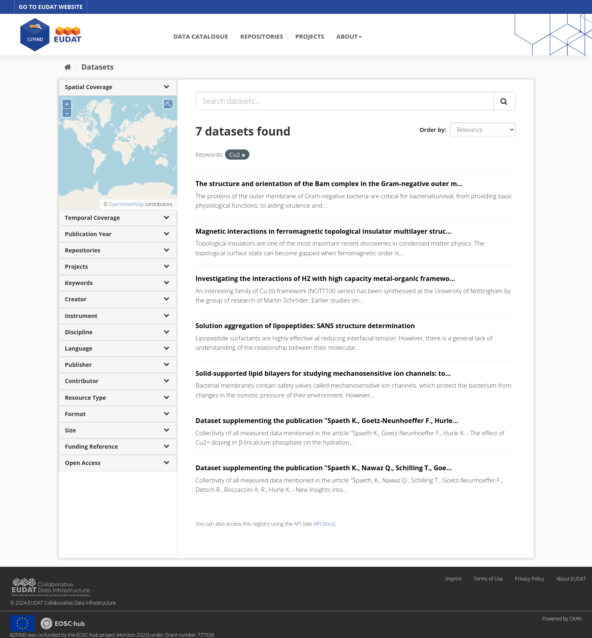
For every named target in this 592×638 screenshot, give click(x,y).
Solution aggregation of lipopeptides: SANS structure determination (305, 325)
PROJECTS (309, 36)
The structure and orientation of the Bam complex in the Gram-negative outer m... (329, 183)
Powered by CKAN (562, 618)
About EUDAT (571, 578)
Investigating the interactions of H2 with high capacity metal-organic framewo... (325, 278)
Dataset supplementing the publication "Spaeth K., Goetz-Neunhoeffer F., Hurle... (327, 420)
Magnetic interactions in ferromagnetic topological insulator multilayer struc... (324, 231)
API (297, 523)
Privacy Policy (529, 578)
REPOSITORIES (261, 36)
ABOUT (349, 36)
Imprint (453, 578)
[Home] (67, 67)
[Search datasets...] (345, 101)
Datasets (97, 67)
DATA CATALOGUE (200, 36)
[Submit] (505, 101)
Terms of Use (488, 578)
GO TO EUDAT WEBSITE (51, 7)
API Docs (324, 523)
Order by (431, 130)
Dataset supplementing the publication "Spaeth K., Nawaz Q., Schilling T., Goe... (324, 467)
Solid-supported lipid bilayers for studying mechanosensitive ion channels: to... (323, 373)
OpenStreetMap (126, 204)
